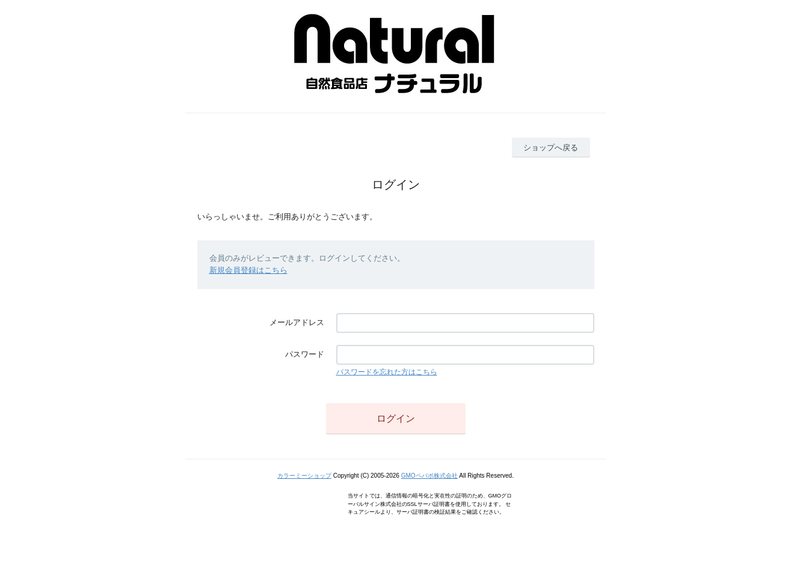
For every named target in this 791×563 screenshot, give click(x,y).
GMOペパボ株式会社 (429, 475)
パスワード (304, 354)
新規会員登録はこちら (248, 270)
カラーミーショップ (304, 475)
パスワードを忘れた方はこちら (386, 372)
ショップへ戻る (550, 147)
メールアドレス (296, 322)
